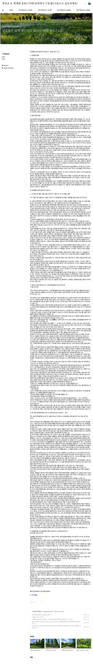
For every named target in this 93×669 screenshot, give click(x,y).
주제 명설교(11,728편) (25, 10)
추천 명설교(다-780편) (83, 10)
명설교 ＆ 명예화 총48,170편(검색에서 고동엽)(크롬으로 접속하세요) (40, 3)
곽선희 (11, 10)
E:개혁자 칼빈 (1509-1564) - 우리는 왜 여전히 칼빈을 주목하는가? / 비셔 (51, 619)
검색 (85, 3)
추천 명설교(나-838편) (64, 10)
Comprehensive (48, 611)
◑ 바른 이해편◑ (36, 611)
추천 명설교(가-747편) (45, 10)
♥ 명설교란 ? (5, 65)
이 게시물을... (34, 595)
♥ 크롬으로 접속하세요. (8, 68)
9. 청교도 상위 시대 (37, 617)
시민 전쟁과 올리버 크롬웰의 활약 (41, 615)
